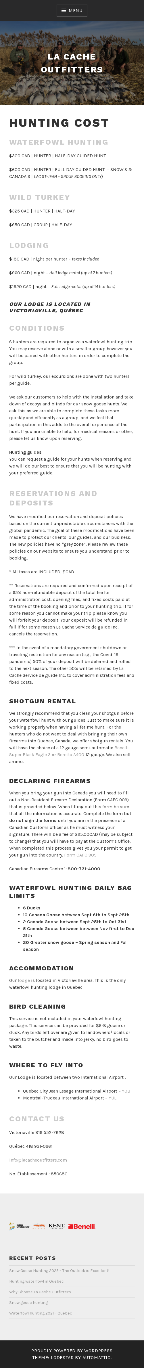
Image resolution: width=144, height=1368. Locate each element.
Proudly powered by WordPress (71, 1350)
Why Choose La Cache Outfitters (40, 1292)
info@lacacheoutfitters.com (38, 1160)
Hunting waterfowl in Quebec (36, 1281)
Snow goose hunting (28, 1302)
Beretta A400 (70, 754)
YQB (126, 1091)
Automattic (96, 1357)
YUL (112, 1098)
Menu (75, 10)
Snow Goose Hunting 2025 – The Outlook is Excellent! (59, 1270)
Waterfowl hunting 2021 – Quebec (40, 1313)
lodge (24, 980)
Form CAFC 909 (80, 855)
